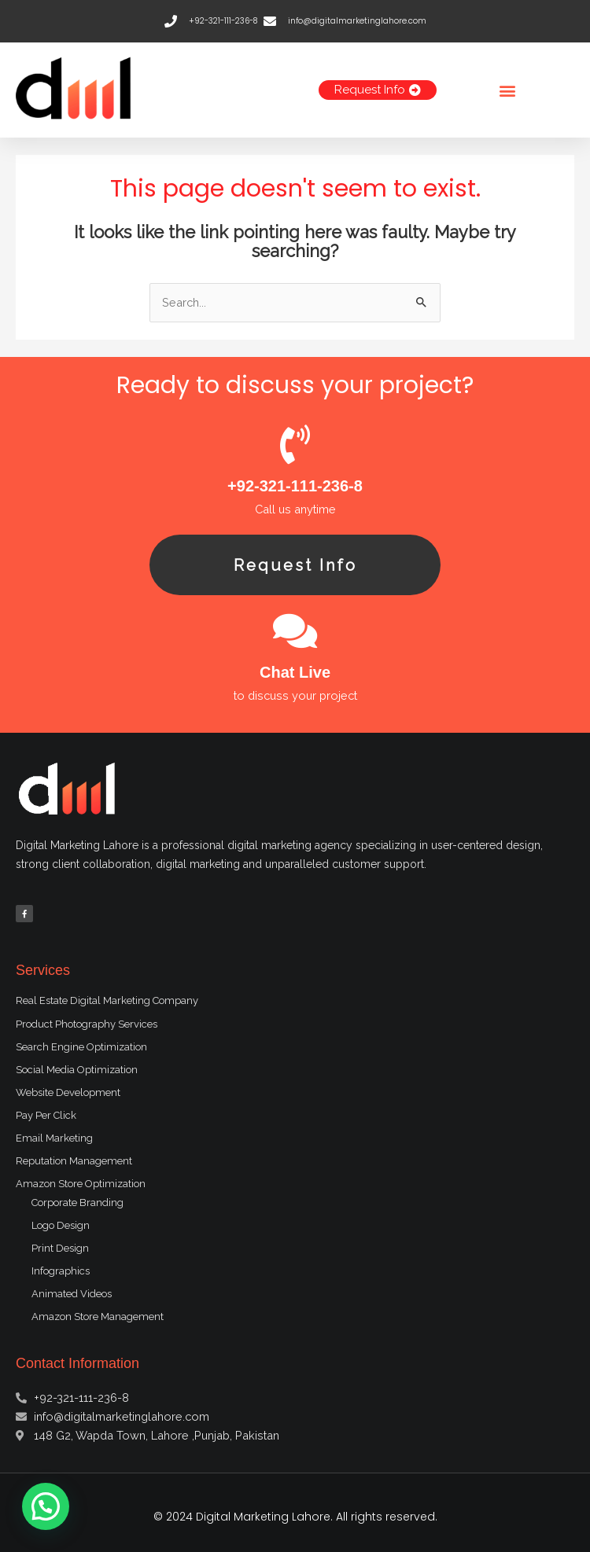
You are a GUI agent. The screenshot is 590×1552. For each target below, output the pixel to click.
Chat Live (295, 672)
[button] (508, 90)
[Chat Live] (295, 630)
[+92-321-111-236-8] (295, 444)
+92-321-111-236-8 (295, 486)
